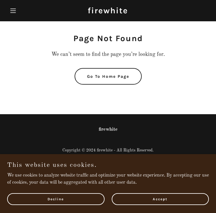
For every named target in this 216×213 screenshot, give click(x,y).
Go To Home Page (108, 76)
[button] (22, 11)
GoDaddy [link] (119, 159)
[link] (108, 12)
